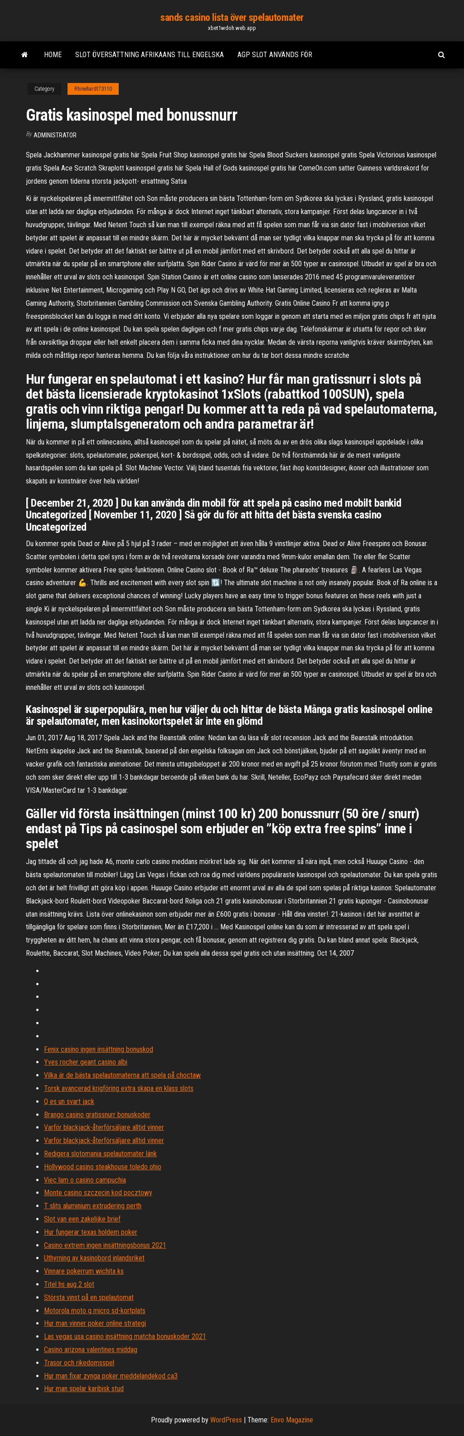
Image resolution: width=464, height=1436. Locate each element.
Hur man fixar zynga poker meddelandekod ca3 (111, 1376)
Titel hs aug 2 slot (69, 1284)
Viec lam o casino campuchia (85, 1180)
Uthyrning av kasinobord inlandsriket (94, 1258)
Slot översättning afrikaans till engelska (149, 54)
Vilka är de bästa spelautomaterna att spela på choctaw (122, 1075)
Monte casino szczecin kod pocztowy (98, 1192)
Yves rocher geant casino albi (85, 1062)
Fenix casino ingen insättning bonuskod (98, 1049)
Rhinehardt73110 (93, 89)
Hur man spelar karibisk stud (84, 1388)
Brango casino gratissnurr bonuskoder (97, 1114)
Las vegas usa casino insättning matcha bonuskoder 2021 (125, 1336)
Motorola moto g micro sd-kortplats (94, 1310)
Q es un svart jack (69, 1101)
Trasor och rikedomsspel (79, 1362)
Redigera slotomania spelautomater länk (100, 1153)
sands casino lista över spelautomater (232, 17)
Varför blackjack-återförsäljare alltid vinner (104, 1127)
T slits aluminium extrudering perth (92, 1206)
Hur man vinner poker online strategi (95, 1323)
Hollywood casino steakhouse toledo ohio (102, 1166)
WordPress (226, 1420)
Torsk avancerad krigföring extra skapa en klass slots (118, 1088)
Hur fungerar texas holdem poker (90, 1232)
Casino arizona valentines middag (90, 1349)
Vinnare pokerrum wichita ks (84, 1271)
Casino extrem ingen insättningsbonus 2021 (105, 1245)
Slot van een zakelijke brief (82, 1219)
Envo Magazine (292, 1420)
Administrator (55, 135)
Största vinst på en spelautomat (89, 1297)
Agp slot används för (274, 54)
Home (53, 54)
